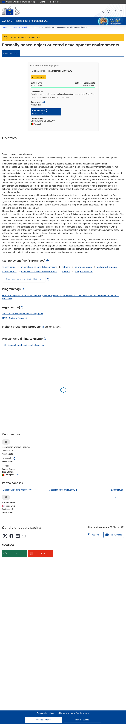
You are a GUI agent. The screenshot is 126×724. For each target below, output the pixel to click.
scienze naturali (9, 267)
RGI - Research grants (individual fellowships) (23, 345)
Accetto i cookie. (43, 720)
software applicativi (83, 267)
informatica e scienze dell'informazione (39, 267)
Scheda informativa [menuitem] (11, 54)
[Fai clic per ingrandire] (115, 498)
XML (16, 553)
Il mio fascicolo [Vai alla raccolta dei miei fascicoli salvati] (113, 535)
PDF (43, 553)
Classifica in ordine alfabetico (16, 490)
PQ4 (34, 27)
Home (4, 27)
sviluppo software (84, 271)
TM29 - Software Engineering (15, 318)
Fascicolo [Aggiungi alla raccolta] (93, 534)
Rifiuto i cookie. (82, 720)
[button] (108, 11)
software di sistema (107, 267)
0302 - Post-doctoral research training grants (22, 314)
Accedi (102, 11)
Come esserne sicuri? (50, 2)
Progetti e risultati (20, 27)
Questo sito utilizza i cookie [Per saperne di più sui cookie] (49, 713)
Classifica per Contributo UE (62, 490)
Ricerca (114, 11)
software (66, 267)
